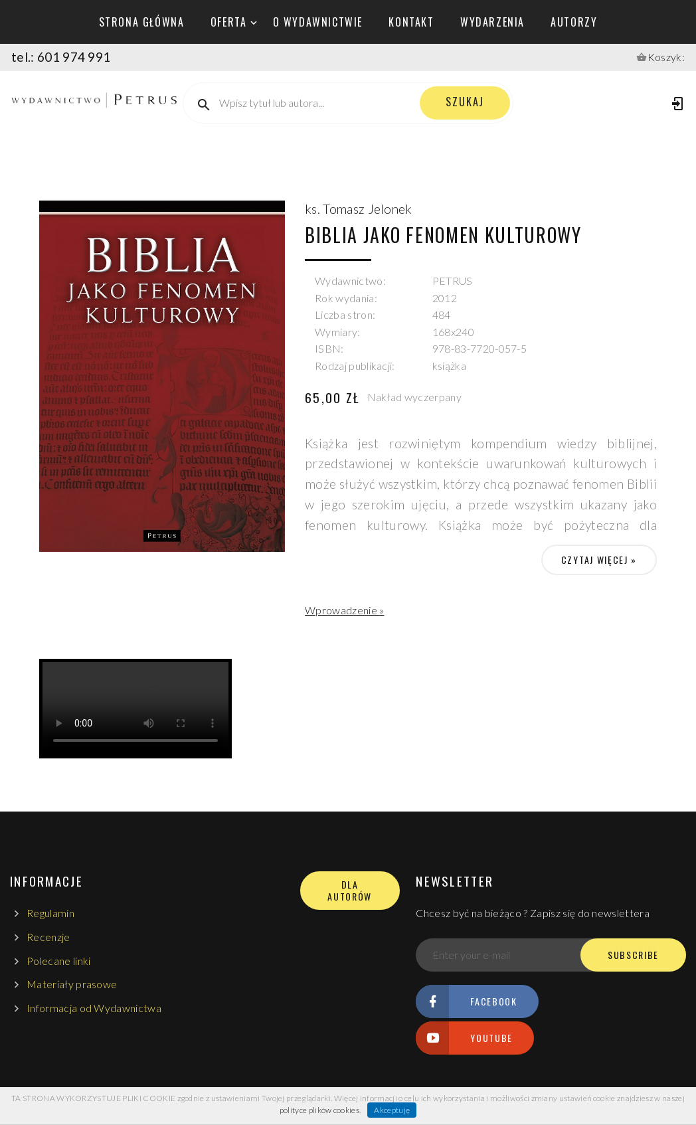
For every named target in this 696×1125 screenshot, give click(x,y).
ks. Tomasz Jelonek (358, 208)
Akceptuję (392, 1110)
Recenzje (48, 936)
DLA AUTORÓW (349, 891)
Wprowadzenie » (344, 610)
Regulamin (50, 913)
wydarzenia (492, 22)
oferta (229, 22)
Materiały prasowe (72, 984)
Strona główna (142, 22)
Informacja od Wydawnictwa (94, 1007)
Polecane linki (58, 960)
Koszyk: (666, 56)
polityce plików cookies (319, 1110)
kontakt (411, 22)
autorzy (574, 22)
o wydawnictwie (318, 22)
